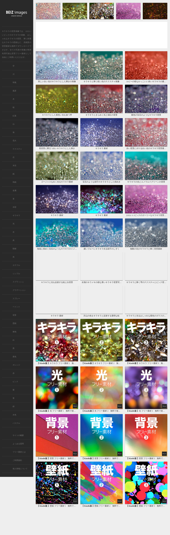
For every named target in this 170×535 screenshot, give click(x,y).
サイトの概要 (18, 435)
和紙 (14, 182)
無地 (14, 332)
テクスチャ (17, 149)
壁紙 (14, 323)
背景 (14, 315)
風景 (14, 91)
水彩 (14, 207)
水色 (14, 415)
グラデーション (19, 290)
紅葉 (14, 116)
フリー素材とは (19, 452)
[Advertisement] (102, 35)
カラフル (16, 265)
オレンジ (16, 365)
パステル (16, 423)
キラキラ (16, 215)
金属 (14, 191)
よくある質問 (18, 444)
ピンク (15, 382)
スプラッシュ (18, 282)
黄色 (14, 357)
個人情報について (20, 469)
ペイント (16, 307)
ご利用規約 (17, 460)
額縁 (14, 249)
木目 (14, 166)
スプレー (16, 299)
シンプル (16, 274)
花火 (14, 141)
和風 (14, 82)
